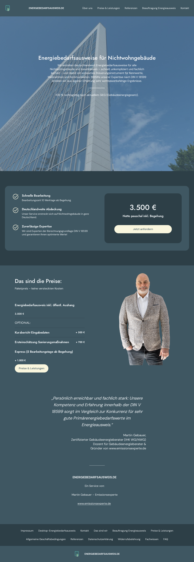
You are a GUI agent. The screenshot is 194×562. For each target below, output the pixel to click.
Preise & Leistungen (31, 368)
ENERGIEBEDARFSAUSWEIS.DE (46, 8)
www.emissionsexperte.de (94, 503)
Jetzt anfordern (143, 229)
